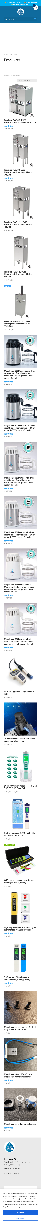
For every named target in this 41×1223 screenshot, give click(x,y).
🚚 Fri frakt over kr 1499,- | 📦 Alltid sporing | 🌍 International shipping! (20, 3)
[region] (20, 1206)
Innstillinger (20, 1218)
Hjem (6, 54)
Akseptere (20, 1212)
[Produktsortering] (27, 80)
